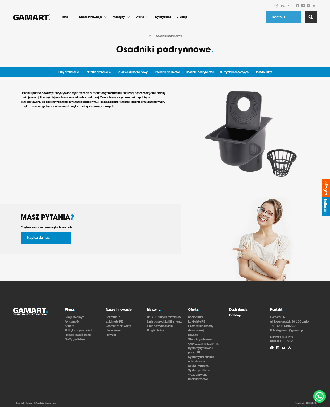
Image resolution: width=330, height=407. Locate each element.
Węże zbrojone (198, 374)
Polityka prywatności (78, 330)
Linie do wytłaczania (160, 326)
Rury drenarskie (68, 72)
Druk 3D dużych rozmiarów (164, 317)
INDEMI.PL (311, 403)
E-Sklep (182, 17)
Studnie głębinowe (200, 339)
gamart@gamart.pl (291, 330)
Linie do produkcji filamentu (164, 321)
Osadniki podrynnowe (200, 72)
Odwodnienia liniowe (166, 72)
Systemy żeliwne (199, 370)
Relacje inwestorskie (78, 335)
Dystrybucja (163, 17)
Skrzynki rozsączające (234, 72)
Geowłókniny (263, 72)
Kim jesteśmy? (74, 317)
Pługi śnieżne (155, 330)
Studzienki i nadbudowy (132, 72)
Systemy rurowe (198, 366)
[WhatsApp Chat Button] (319, 396)
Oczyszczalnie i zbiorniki (203, 343)
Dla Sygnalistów (75, 339)
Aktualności (72, 321)
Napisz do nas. (38, 237)
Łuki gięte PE (114, 321)
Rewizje (111, 335)
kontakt (279, 17)
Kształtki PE (114, 317)
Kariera (69, 326)
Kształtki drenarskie (98, 72)
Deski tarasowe (198, 379)
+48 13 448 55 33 (285, 326)
